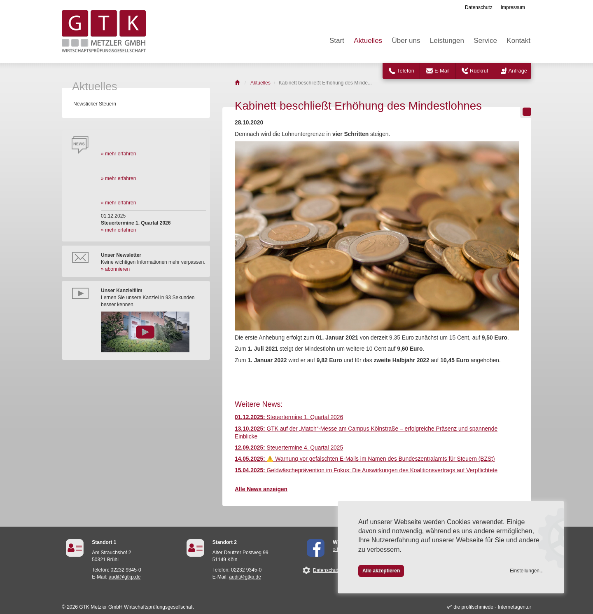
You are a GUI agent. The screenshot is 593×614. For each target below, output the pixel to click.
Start (336, 41)
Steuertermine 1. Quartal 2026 (289, 417)
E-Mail (442, 71)
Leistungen (447, 41)
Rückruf (479, 71)
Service (485, 41)
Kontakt (518, 41)
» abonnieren (115, 269)
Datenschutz (479, 7)
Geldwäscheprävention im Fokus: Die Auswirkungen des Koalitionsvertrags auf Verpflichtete (366, 470)
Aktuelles (368, 41)
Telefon (405, 71)
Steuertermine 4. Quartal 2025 (289, 448)
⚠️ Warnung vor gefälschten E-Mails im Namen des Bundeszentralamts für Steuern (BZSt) (365, 459)
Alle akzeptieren (381, 571)
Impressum (513, 7)
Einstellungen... (527, 571)
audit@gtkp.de (125, 577)
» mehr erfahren (118, 154)
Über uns (406, 41)
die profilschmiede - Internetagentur (492, 607)
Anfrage (518, 71)
